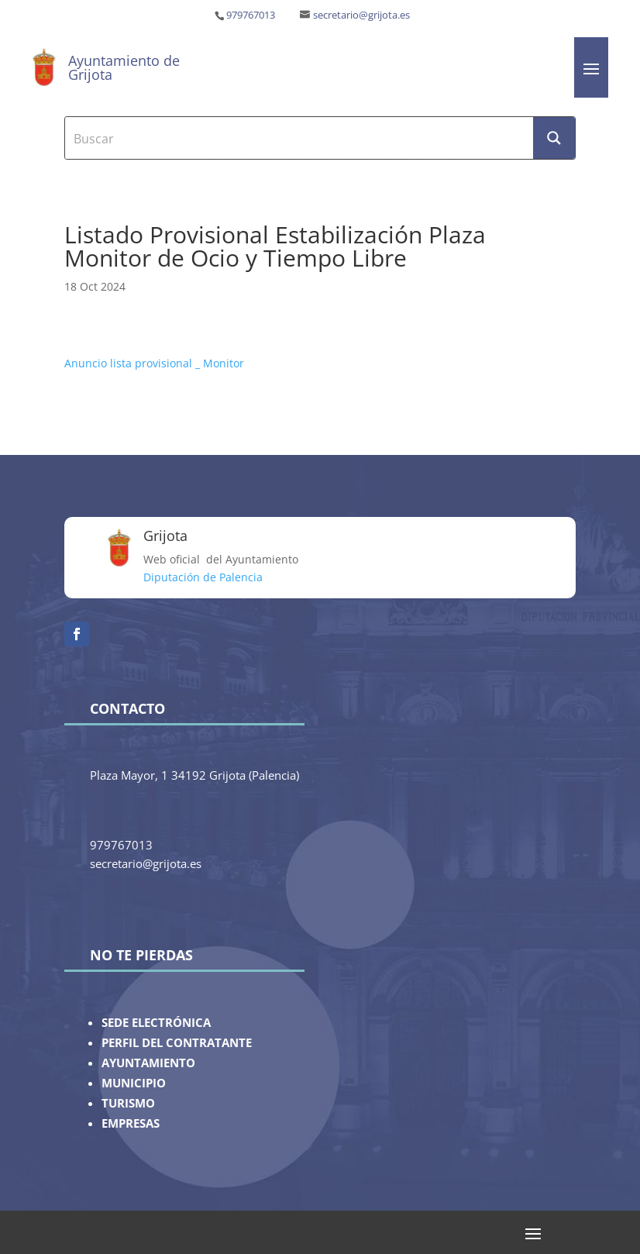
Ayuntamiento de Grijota (124, 67)
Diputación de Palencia (203, 577)
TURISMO (128, 1103)
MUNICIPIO (134, 1083)
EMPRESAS (131, 1123)
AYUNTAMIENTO (148, 1063)
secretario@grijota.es (361, 15)
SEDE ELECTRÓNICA (156, 1023)
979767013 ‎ (251, 15)
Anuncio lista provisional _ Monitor (154, 363)
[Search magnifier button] (554, 138)
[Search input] (300, 138)
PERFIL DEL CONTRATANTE (177, 1043)
